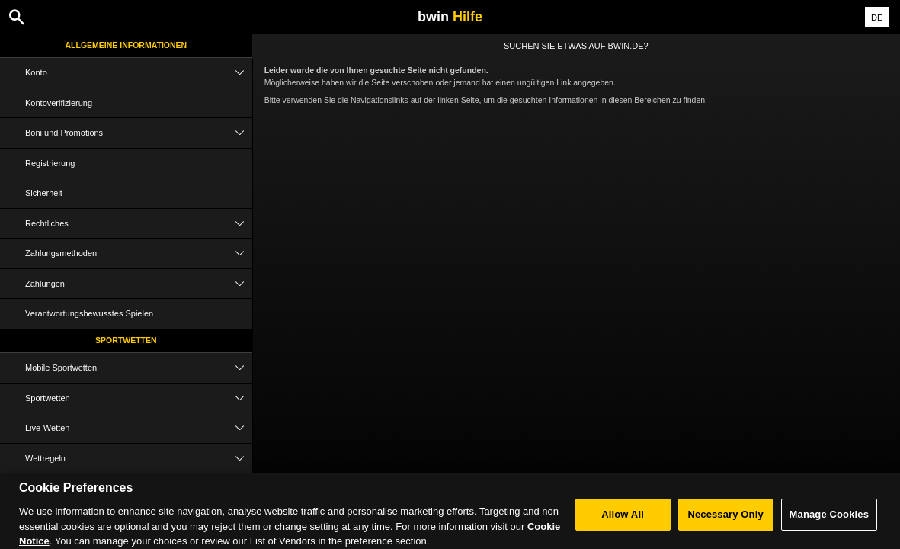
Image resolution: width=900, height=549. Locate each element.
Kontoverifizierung (58, 103)
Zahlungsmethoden (138, 253)
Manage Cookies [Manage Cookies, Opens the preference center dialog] (829, 519)
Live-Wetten (138, 428)
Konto (138, 73)
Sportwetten (126, 340)
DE (876, 17)
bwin (450, 16)
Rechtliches (138, 224)
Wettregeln (138, 459)
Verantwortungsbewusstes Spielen (89, 313)
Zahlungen (138, 284)
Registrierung (50, 163)
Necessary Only (725, 519)
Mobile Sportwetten (138, 368)
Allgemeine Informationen (126, 45)
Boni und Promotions (138, 133)
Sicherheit (43, 192)
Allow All (622, 519)
